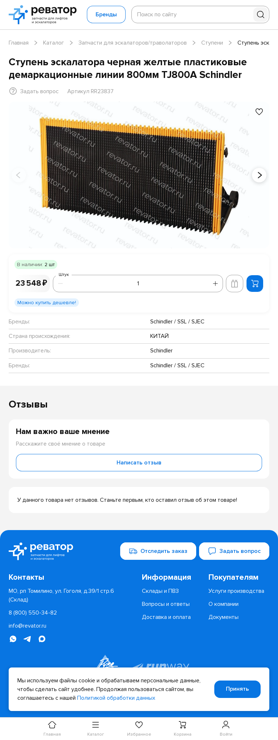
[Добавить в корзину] (255, 283)
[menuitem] (172, 577)
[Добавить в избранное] (259, 111)
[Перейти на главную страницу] (45, 14)
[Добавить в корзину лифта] (234, 283)
